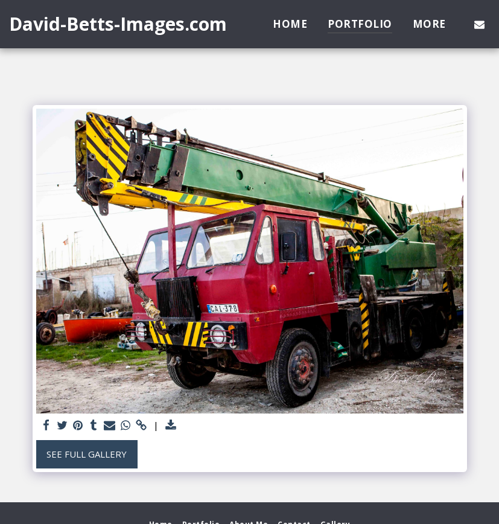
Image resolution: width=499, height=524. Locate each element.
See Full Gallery (86, 454)
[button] (479, 24)
